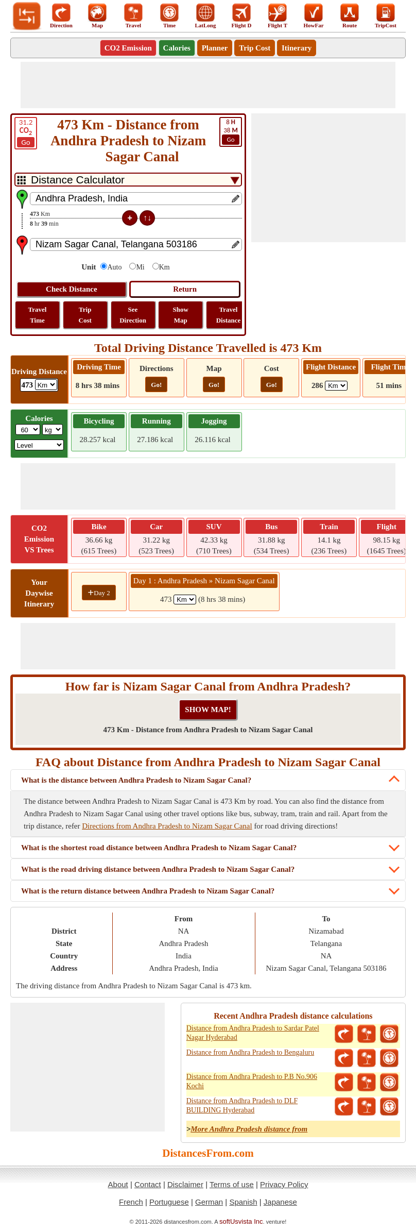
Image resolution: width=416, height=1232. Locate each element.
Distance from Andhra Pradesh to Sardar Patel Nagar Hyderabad (252, 1032)
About (118, 1184)
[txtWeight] (27, 429)
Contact (147, 1184)
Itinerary (296, 48)
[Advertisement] (208, 85)
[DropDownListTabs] (128, 180)
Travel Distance (228, 315)
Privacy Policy (284, 1184)
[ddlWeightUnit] (52, 429)
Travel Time (37, 315)
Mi (140, 267)
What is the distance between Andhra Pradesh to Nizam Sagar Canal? (136, 780)
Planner (215, 48)
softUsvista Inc (241, 1221)
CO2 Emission (128, 48)
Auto (114, 267)
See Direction (132, 315)
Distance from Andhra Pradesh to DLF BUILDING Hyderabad (242, 1105)
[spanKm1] (185, 599)
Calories (176, 48)
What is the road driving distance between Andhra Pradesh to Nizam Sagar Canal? (157, 869)
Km (164, 267)
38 (230, 131)
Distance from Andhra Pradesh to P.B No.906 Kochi (251, 1081)
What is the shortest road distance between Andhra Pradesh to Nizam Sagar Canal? (159, 847)
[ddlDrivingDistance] (46, 384)
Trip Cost (254, 48)
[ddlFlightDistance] (336, 386)
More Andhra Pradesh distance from (248, 1129)
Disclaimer (185, 1184)
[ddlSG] (39, 445)
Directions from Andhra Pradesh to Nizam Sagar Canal (167, 826)
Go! (156, 385)
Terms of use (232, 1184)
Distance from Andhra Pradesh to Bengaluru (250, 1052)
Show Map (180, 315)
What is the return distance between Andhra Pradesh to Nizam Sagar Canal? (147, 891)
